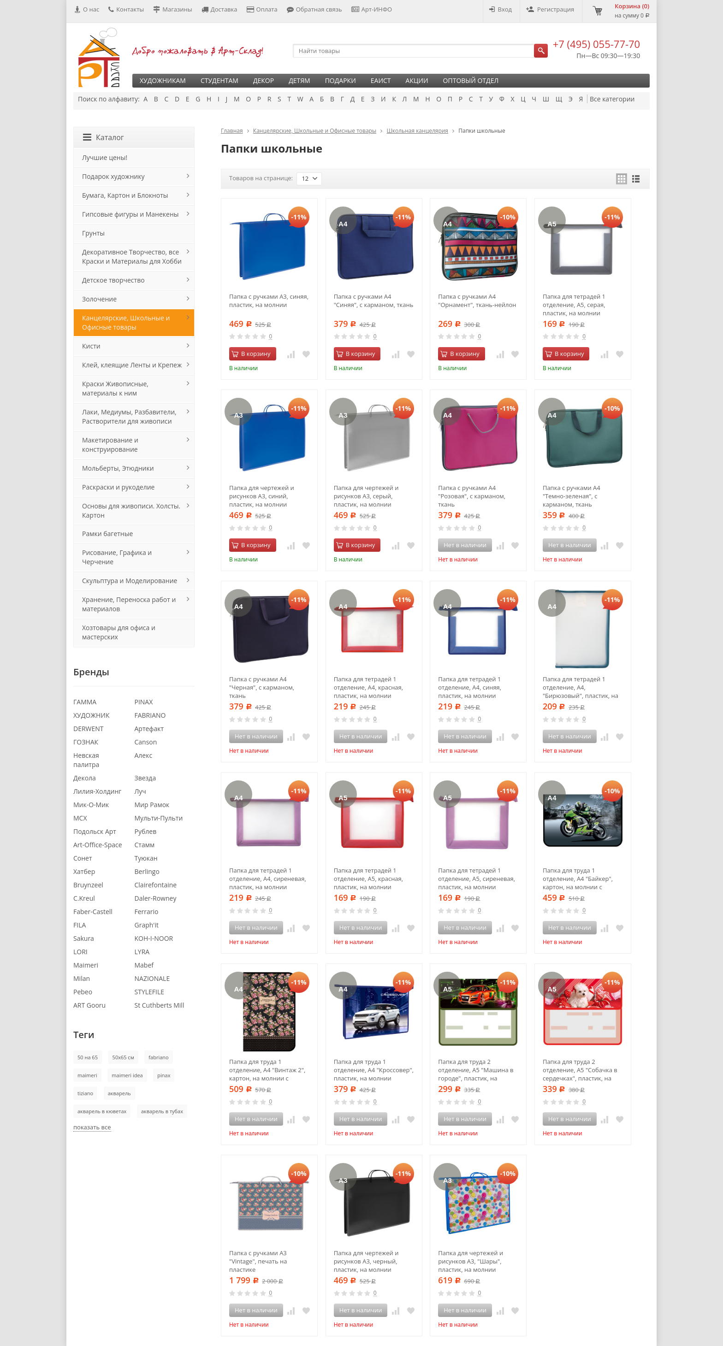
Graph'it (147, 925)
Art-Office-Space (97, 844)
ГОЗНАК (85, 742)
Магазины (172, 9)
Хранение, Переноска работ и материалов (129, 604)
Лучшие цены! (104, 157)
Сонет (82, 858)
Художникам (163, 80)
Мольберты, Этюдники (118, 468)
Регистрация (550, 9)
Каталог (103, 137)
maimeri (87, 1075)
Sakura (83, 938)
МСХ (80, 818)
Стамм (145, 844)
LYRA (142, 951)
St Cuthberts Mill (159, 1005)
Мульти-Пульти (159, 818)
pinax (163, 1075)
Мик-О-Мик (91, 804)
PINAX (144, 701)
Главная (232, 131)
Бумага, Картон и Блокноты (125, 195)
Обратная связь (314, 9)
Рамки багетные (107, 533)
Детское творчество (113, 280)
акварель (119, 1093)
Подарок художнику (113, 176)
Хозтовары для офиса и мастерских (118, 632)
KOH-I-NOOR (154, 938)
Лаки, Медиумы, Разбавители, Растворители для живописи (129, 416)
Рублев (146, 831)
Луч (140, 791)
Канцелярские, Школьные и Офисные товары (314, 131)
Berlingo (147, 871)
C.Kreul (84, 898)
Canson (146, 742)
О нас (87, 9)
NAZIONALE (152, 978)
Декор (263, 80)
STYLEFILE (150, 991)
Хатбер (84, 871)
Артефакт (149, 728)
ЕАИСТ (381, 80)
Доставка (219, 9)
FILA (79, 925)
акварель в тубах (162, 1111)
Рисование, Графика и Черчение (117, 557)
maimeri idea (127, 1075)
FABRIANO (150, 715)
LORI (80, 951)
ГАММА (84, 701)
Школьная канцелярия (417, 131)
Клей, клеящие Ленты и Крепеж (132, 364)
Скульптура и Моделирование (129, 580)
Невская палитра (86, 760)
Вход (500, 9)
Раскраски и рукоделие (118, 487)
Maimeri (85, 965)
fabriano (158, 1057)
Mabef (144, 965)
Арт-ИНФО (371, 9)
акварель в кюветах (101, 1111)
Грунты (93, 233)
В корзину (251, 353)
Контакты (126, 9)
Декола (84, 777)
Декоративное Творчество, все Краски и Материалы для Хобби (132, 257)
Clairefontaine (156, 884)
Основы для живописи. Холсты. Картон (131, 511)
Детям (299, 80)
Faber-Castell (93, 911)
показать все (92, 1127)
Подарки (340, 80)
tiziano (85, 1093)
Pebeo (82, 991)
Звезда (145, 777)
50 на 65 (87, 1057)
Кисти (91, 346)
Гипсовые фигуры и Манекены (130, 214)
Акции (417, 80)
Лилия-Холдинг (97, 791)
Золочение (99, 299)
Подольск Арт (94, 831)
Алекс (144, 755)
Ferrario (147, 911)
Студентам (219, 80)
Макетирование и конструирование (110, 445)
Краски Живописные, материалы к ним (115, 388)
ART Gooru (89, 1005)
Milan (81, 978)
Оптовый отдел (471, 80)
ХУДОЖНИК (91, 715)
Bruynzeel (88, 884)
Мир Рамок (152, 804)
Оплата (262, 9)
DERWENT (88, 728)
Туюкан (146, 858)
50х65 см (123, 1057)
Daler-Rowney (156, 898)
